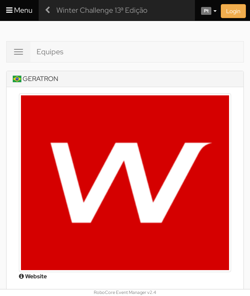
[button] (206, 10)
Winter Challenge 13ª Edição (102, 10)
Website (33, 276)
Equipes (50, 51)
